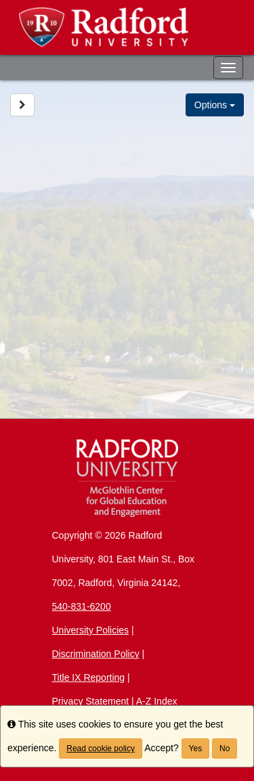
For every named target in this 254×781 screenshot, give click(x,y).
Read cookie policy (100, 748)
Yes (196, 748)
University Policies (90, 630)
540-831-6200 (81, 606)
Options (214, 104)
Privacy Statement (90, 701)
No (224, 748)
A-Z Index (156, 701)
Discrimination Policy (96, 653)
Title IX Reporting (88, 677)
